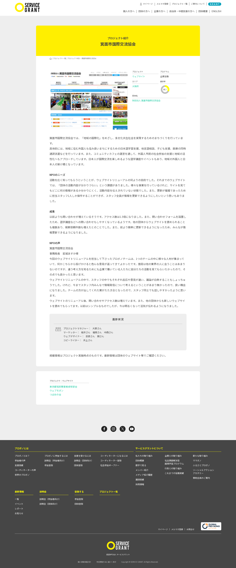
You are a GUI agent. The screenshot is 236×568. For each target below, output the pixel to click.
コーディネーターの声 (25, 470)
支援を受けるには (82, 455)
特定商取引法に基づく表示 (106, 562)
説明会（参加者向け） (55, 460)
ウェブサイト (138, 76)
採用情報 (140, 484)
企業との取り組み (173, 455)
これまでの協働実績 (174, 473)
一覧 (17, 499)
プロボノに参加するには (56, 455)
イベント (19, 503)
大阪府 (135, 86)
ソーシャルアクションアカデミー (203, 471)
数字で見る (141, 465)
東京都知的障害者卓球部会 (63, 386)
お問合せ (190, 529)
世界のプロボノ (22, 474)
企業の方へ (159, 11)
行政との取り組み (173, 468)
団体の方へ (144, 11)
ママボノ (197, 460)
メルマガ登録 (162, 4)
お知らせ (19, 513)
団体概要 (203, 11)
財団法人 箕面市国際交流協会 (146, 100)
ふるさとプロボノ (201, 465)
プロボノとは (22, 448)
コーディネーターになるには (114, 455)
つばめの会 (55, 394)
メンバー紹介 (142, 470)
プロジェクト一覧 (179, 4)
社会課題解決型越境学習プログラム (174, 462)
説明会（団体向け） (83, 460)
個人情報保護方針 (84, 562)
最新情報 (19, 491)
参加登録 (48, 465)
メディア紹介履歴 (144, 474)
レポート (19, 508)
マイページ (163, 529)
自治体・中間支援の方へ (182, 11)
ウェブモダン (56, 390)
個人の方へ (129, 11)
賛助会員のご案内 (201, 477)
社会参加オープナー (109, 465)
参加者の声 (20, 460)
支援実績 (19, 465)
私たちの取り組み (144, 455)
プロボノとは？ (22, 455)
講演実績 (140, 479)
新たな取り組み (200, 455)
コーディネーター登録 (110, 460)
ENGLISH (216, 11)
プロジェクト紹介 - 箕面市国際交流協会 (81, 58)
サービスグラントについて (149, 448)
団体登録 (78, 465)
